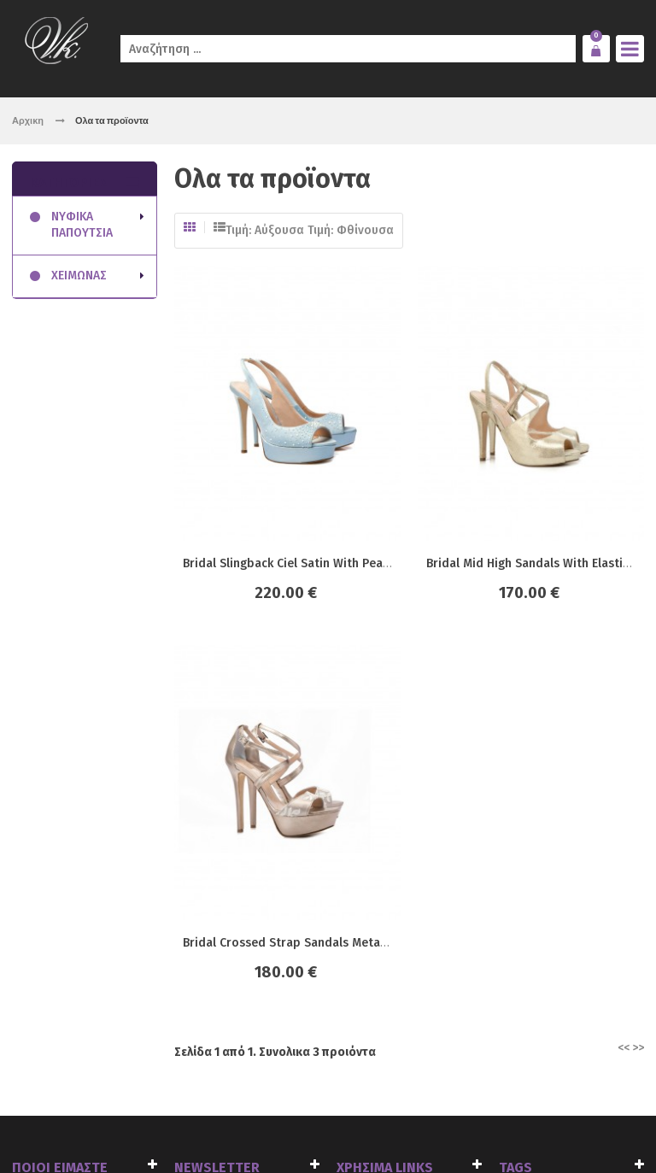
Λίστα (220, 227)
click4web (206, 1123)
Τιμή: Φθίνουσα (351, 230)
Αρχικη (28, 120)
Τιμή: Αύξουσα (265, 230)
